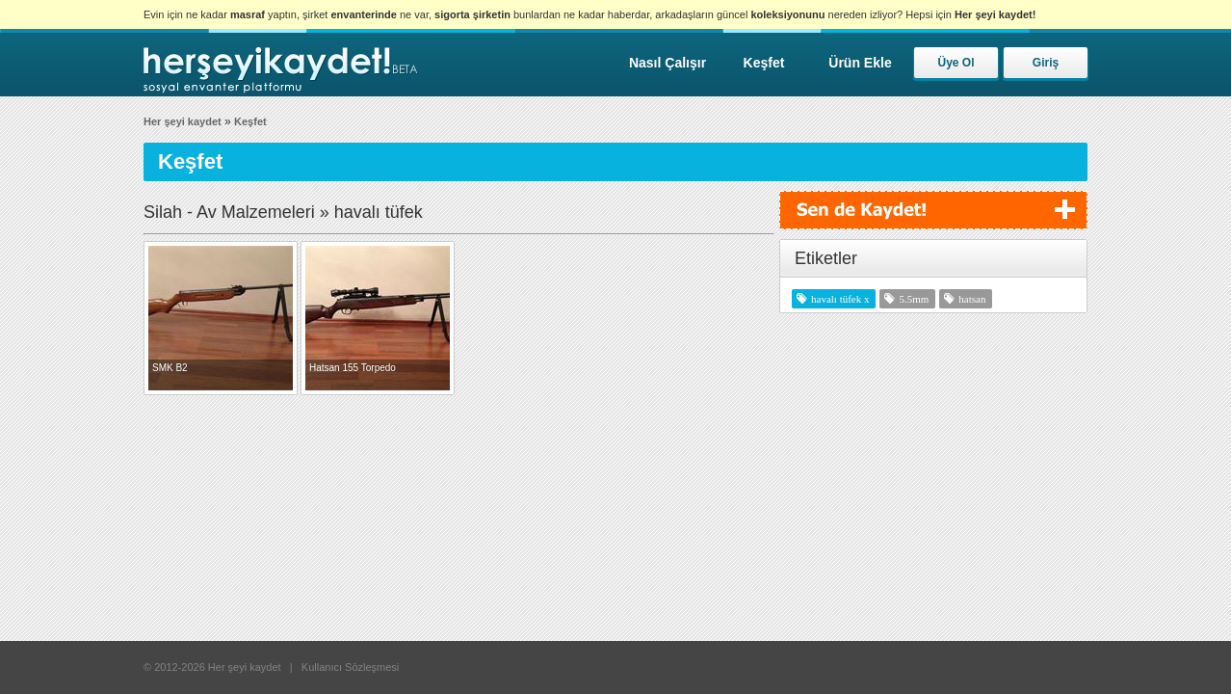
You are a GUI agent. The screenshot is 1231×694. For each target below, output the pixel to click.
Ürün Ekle (859, 62)
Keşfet (764, 62)
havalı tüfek (836, 299)
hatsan (971, 299)
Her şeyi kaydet (183, 121)
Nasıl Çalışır (667, 62)
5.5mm (914, 299)
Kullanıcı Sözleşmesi (350, 667)
